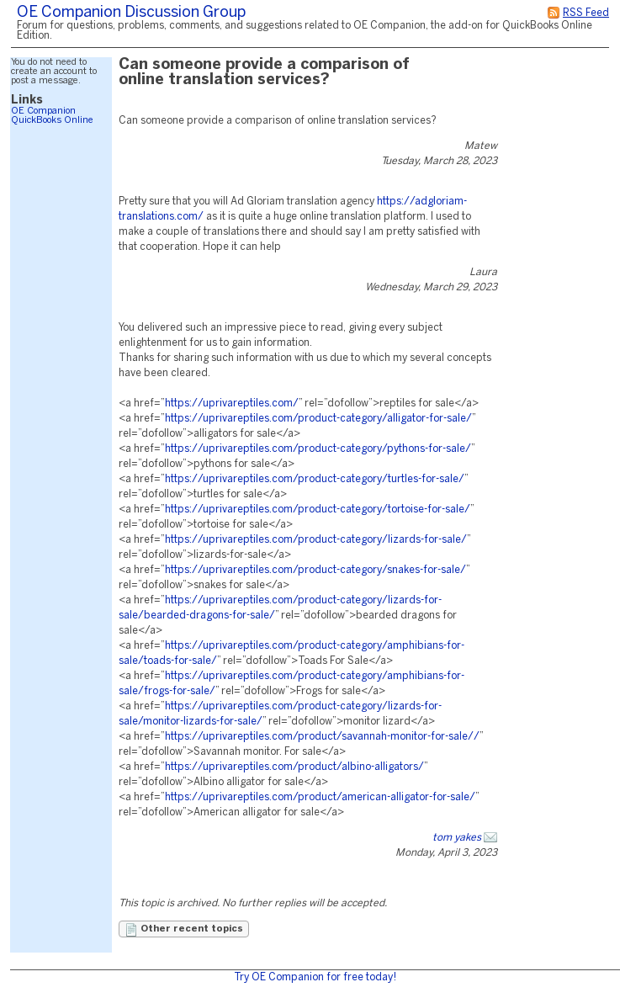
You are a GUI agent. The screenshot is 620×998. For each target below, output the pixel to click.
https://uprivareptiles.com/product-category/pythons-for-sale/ (318, 449)
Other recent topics (184, 930)
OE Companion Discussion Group (131, 13)
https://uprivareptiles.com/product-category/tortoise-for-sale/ (317, 509)
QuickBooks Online (52, 120)
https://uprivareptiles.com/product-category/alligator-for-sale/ (318, 418)
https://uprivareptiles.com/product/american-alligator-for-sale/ (320, 797)
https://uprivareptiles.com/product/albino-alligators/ (294, 767)
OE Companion (43, 111)
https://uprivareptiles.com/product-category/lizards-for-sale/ (316, 539)
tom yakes (456, 837)
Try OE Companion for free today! (315, 977)
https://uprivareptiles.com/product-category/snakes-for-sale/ (315, 570)
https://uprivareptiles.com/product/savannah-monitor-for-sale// (322, 736)
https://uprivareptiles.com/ (232, 403)
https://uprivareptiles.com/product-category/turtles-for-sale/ (314, 479)
